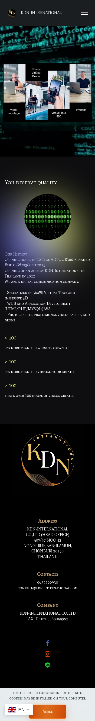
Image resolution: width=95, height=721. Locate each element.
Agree (48, 711)
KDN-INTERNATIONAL (41, 13)
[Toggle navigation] (84, 12)
